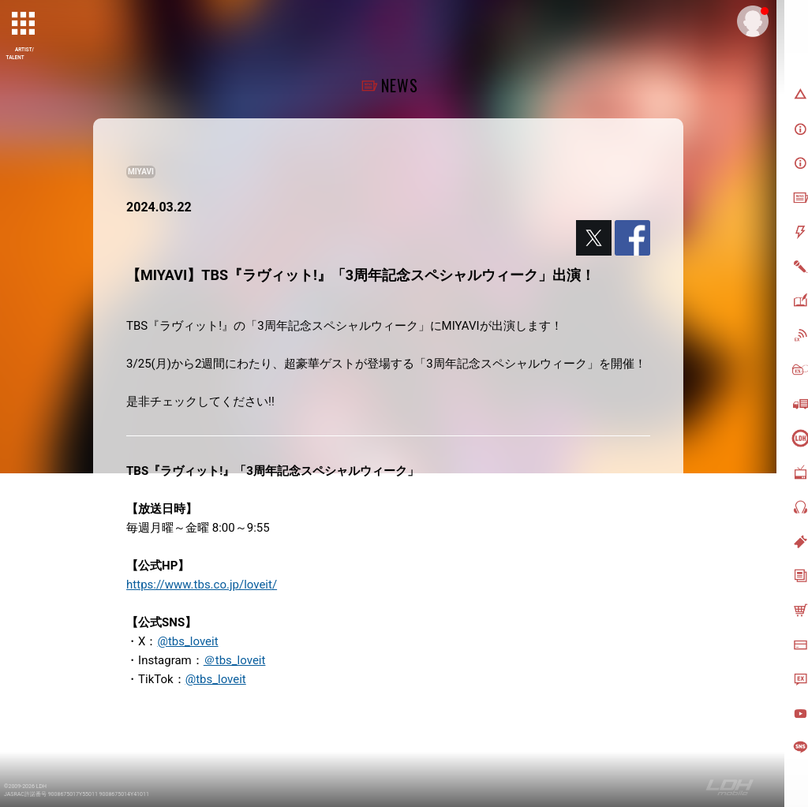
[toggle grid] (24, 24)
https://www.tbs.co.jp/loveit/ (201, 584)
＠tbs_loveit (235, 660)
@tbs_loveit (187, 641)
